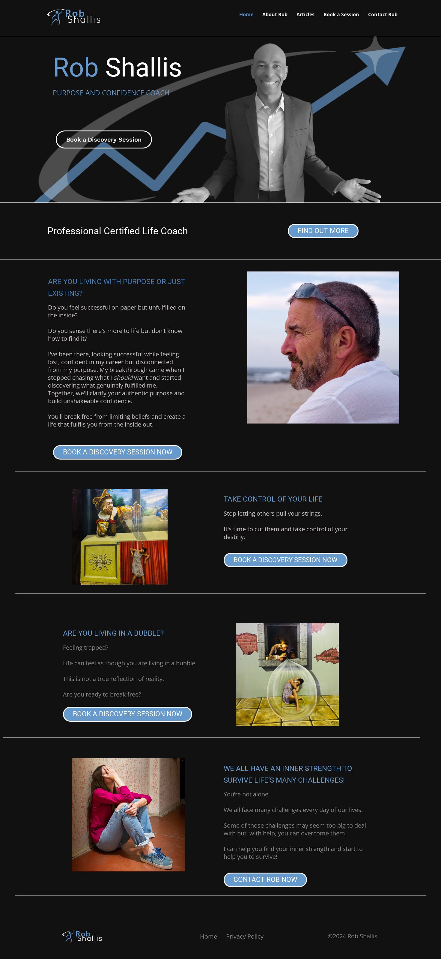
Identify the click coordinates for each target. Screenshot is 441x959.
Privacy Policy (245, 936)
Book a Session (341, 15)
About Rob (275, 15)
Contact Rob (383, 15)
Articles (305, 15)
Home (246, 15)
